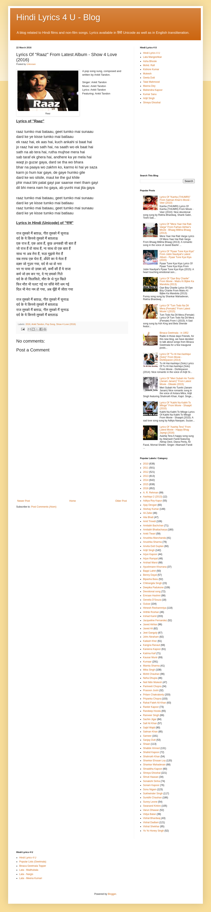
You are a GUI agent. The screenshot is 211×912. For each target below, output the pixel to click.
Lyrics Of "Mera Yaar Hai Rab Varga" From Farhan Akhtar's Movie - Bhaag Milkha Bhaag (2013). (175, 228)
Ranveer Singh (151, 715)
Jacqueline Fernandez (155, 620)
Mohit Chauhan (151, 674)
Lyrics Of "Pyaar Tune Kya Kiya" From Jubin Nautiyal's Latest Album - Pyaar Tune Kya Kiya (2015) (177, 255)
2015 (146, 484)
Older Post (121, 500)
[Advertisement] (72, 469)
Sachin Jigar (149, 719)
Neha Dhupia (150, 678)
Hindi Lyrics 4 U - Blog (58, 17)
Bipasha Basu (150, 579)
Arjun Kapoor (150, 554)
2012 (146, 472)
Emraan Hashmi (151, 595)
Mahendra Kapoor (153, 90)
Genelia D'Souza (152, 599)
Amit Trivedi (149, 521)
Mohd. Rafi (149, 65)
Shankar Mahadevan (154, 764)
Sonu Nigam (149, 789)
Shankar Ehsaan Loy (154, 760)
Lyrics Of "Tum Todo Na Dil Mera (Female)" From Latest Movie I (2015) (175, 308)
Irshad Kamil (150, 616)
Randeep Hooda (152, 711)
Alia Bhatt (148, 517)
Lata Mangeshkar (152, 57)
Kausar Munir (150, 657)
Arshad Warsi (150, 562)
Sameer (147, 735)
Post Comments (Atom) (43, 506)
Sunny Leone (150, 801)
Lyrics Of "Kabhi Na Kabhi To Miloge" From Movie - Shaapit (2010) (176, 405)
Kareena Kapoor (152, 649)
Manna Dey (149, 86)
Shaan (146, 744)
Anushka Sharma (152, 542)
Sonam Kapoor (151, 785)
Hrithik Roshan (151, 612)
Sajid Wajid (149, 727)
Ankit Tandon (37, 324)
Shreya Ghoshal (151, 102)
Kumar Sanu (150, 94)
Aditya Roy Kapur (152, 500)
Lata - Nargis (26, 874)
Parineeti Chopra (152, 686)
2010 (146, 463)
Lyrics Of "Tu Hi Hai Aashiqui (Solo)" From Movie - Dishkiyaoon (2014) (175, 357)
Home (72, 500)
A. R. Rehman (150, 492)
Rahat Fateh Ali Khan (154, 702)
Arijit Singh (149, 98)
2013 (146, 476)
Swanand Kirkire (152, 805)
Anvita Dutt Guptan (153, 546)
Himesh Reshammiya (154, 607)
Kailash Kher (150, 641)
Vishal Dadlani (151, 822)
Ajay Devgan (150, 505)
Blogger (112, 894)
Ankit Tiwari (149, 533)
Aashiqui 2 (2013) (152, 496)
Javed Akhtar (150, 624)
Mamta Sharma (151, 665)
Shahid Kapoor (151, 752)
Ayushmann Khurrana (155, 566)
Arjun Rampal (150, 558)
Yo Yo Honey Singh (153, 830)
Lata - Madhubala (28, 870)
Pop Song (50, 324)
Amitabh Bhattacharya (155, 529)
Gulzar (146, 603)
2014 (146, 480)
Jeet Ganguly (150, 632)
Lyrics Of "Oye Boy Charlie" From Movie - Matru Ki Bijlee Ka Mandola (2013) (177, 281)
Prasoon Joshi (150, 690)
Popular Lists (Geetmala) (32, 861)
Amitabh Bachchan (153, 525)
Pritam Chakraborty (153, 694)
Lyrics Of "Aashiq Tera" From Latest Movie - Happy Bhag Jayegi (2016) (175, 429)
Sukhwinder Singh (153, 793)
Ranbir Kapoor (151, 707)
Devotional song (151, 591)
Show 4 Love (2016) (66, 324)
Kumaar (147, 661)
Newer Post (23, 500)
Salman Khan (150, 731)
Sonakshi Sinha (151, 781)
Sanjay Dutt (149, 739)
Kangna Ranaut (151, 645)
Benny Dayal (150, 574)
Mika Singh (149, 669)
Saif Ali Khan (150, 723)
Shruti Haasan (150, 777)
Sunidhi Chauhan (152, 797)
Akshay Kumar (151, 509)
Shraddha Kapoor (152, 768)
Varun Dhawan (151, 810)
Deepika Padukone (153, 587)
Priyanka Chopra (152, 698)
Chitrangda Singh (152, 583)
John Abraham (151, 636)
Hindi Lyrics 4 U (151, 53)
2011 (146, 467)
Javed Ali (148, 628)
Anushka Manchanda (154, 537)
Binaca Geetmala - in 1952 (174, 332)
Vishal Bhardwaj (151, 818)
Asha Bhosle (150, 61)
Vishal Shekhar (151, 826)
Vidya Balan (149, 814)
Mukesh (147, 73)
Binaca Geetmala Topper (32, 865)
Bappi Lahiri (149, 570)
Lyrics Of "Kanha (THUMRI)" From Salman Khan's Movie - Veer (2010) (175, 200)
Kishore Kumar (151, 69)
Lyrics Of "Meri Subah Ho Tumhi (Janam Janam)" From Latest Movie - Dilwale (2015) (177, 381)
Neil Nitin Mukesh (152, 682)
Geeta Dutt (149, 77)
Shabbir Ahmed (151, 748)
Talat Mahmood (151, 81)
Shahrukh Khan (151, 756)
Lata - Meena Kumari (30, 878)
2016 (28, 324)
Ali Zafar (147, 513)
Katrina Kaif (149, 653)
